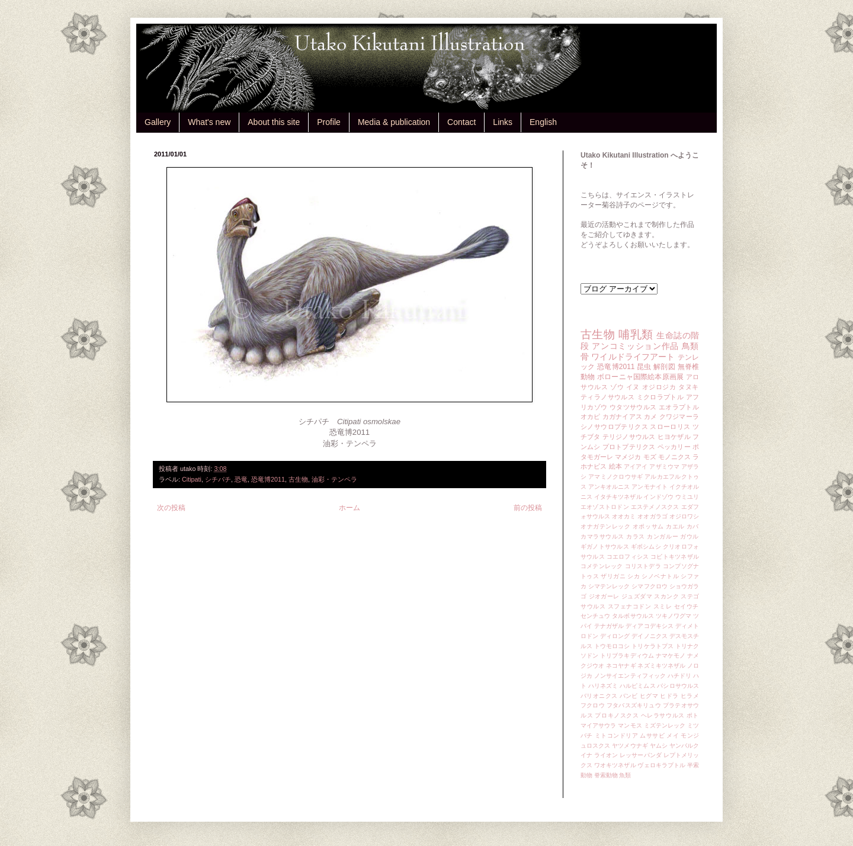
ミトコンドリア (616, 735)
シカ (633, 576)
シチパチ (218, 479)
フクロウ (593, 705)
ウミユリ (687, 497)
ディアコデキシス (650, 626)
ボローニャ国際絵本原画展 (640, 377)
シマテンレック (609, 586)
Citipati (191, 479)
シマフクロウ (649, 586)
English (543, 122)
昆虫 (644, 367)
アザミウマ (664, 466)
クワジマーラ (679, 416)
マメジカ (628, 456)
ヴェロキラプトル (661, 765)
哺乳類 (635, 334)
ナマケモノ (670, 655)
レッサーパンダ (641, 755)
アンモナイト (649, 486)
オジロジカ (659, 386)
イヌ (633, 386)
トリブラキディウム (627, 655)
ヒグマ (649, 696)
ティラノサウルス (607, 396)
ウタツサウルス (633, 407)
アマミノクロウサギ (615, 476)
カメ (650, 416)
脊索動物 (606, 775)
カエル (675, 526)
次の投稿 (171, 508)
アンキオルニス (609, 486)
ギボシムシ (646, 546)
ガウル (689, 536)
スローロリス (670, 426)
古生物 (298, 479)
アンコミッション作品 (635, 346)
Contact (461, 122)
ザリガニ (613, 576)
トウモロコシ (612, 646)
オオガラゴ (652, 516)
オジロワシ (684, 516)
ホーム (349, 508)
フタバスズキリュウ (634, 705)
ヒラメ (690, 696)
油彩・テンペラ (334, 479)
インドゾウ (658, 497)
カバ (693, 526)
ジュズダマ (636, 596)
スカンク (666, 596)
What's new (209, 122)
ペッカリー (674, 446)
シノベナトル (660, 576)
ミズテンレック (665, 725)
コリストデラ (643, 566)
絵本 (615, 466)
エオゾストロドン (605, 507)
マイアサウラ (599, 725)
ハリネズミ (603, 685)
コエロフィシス (628, 556)
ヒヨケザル (674, 436)
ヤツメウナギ (630, 745)
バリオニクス (599, 696)
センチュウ (595, 616)
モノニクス (674, 456)
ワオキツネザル (615, 765)
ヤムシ (659, 745)
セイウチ (686, 606)
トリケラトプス (652, 646)
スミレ (662, 606)
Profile (329, 122)
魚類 (625, 775)
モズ (649, 456)
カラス (635, 536)
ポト (693, 715)
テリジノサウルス (629, 436)
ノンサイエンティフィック (630, 675)
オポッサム (648, 526)
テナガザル (609, 626)
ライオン (606, 755)
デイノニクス (649, 636)
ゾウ (617, 386)
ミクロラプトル (660, 396)
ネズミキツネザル (661, 665)
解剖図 (664, 367)
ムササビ (652, 735)
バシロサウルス (678, 685)
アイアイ (636, 466)
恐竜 (241, 479)
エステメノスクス (655, 507)
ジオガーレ (604, 596)
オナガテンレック (606, 526)
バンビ (629, 696)
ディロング (615, 636)
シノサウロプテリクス (614, 426)
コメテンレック (602, 566)
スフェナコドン (630, 606)
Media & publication (394, 122)
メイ (672, 735)
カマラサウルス (602, 536)
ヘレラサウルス (663, 715)
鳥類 (690, 346)
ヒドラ (669, 696)
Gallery (158, 122)
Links (502, 122)
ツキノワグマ (674, 616)
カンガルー (662, 536)
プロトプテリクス (629, 446)
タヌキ (688, 386)
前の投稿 (528, 508)
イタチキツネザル (618, 497)
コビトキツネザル (674, 556)
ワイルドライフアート (633, 356)
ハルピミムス (638, 685)
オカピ (591, 416)
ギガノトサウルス (605, 546)
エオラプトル (679, 407)
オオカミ (624, 516)
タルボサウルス (633, 616)
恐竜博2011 (268, 479)
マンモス (630, 725)
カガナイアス (622, 416)
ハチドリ (679, 675)
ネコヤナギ (621, 665)
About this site (274, 122)
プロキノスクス (617, 715)
